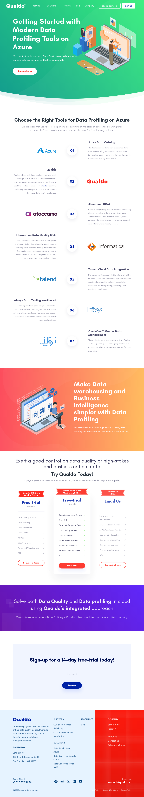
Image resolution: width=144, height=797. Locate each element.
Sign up (128, 5)
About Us (112, 736)
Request (72, 685)
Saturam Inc (114, 724)
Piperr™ (112, 728)
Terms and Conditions (110, 790)
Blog (83, 724)
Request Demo (24, 71)
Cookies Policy (126, 790)
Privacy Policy (94, 790)
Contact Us (113, 740)
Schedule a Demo (116, 745)
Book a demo (110, 5)
